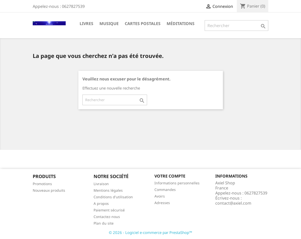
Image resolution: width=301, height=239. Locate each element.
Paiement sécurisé (109, 210)
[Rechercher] (236, 25)
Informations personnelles (177, 183)
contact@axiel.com (233, 203)
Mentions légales (108, 190)
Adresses (162, 202)
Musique (109, 23)
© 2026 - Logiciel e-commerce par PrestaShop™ (150, 232)
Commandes (165, 189)
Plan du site (104, 223)
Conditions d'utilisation (113, 196)
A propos (101, 203)
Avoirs (159, 196)
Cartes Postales (143, 23)
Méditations (180, 23)
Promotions (42, 183)
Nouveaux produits (49, 190)
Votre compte (169, 176)
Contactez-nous (107, 216)
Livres (86, 23)
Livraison (101, 183)
